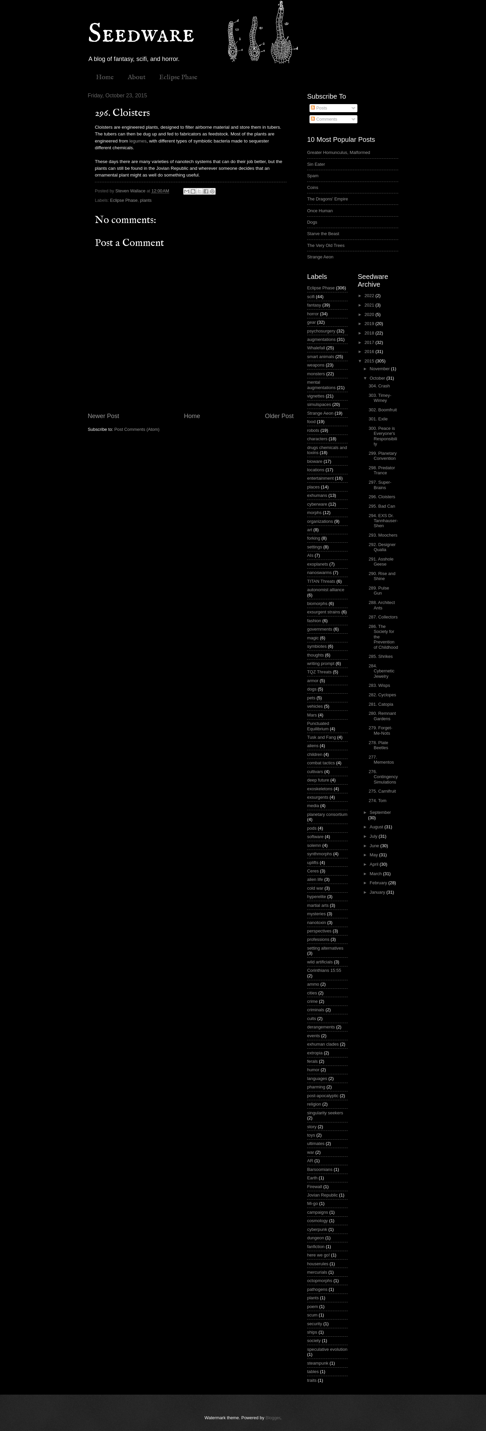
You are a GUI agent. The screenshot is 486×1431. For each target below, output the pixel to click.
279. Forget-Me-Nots (380, 730)
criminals (315, 1009)
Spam (313, 175)
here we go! (318, 1255)
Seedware (141, 35)
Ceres (313, 870)
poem (312, 1306)
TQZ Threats (319, 671)
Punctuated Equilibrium (318, 726)
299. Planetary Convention (383, 456)
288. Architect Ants (382, 605)
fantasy (314, 305)
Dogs (312, 222)
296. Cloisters (382, 496)
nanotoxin (316, 922)
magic (313, 637)
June (375, 845)
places (313, 486)
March (376, 873)
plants (146, 200)
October (378, 378)
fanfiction (316, 1246)
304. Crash (379, 385)
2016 (369, 351)
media (313, 805)
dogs (312, 689)
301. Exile (378, 418)
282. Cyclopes (382, 694)
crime (312, 1001)
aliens (313, 745)
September (380, 812)
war (310, 1152)
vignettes (316, 396)
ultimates (316, 1143)
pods (312, 828)
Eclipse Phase (178, 77)
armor (313, 680)
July (374, 836)
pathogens (317, 1289)
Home (105, 77)
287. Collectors (383, 616)
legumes (137, 141)
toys (311, 1135)
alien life (315, 879)
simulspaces (319, 404)
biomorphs (317, 603)
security (314, 1323)
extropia (315, 1052)
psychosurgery (321, 330)
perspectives (319, 930)
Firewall (314, 1186)
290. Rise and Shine (382, 576)
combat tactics (321, 762)
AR (310, 1160)
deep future (318, 780)
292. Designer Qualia (382, 547)
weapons (316, 365)
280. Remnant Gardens (382, 716)
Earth (312, 1177)
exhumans (317, 495)
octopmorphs (319, 1280)
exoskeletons (319, 788)
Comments (324, 119)
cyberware (317, 504)
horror (313, 313)
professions (318, 939)
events (313, 1035)
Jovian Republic (322, 1195)
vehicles (315, 706)
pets (311, 697)
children (314, 754)
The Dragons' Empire (327, 198)
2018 (369, 333)
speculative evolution (327, 1349)
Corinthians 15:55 (324, 970)
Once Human (320, 210)
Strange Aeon (320, 256)
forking (313, 538)
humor (313, 1069)
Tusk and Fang (321, 737)
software (315, 836)
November (380, 368)
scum (312, 1314)
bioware (314, 461)
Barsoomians (319, 1169)
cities (312, 992)
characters (317, 438)
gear (311, 322)
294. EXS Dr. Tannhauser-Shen (383, 521)
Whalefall (316, 347)
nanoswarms (319, 572)
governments (319, 629)
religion (314, 1104)
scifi (311, 296)
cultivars (315, 771)
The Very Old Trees (326, 245)
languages (317, 1078)
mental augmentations (321, 385)
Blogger (273, 1417)
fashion (314, 620)
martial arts (318, 905)
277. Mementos (381, 760)
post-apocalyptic (323, 1095)
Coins (312, 187)
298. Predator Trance (382, 470)
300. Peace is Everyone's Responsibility (383, 436)
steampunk (317, 1363)
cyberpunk (317, 1229)
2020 (369, 314)
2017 (369, 342)
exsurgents (317, 797)
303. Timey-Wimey (380, 398)
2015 (369, 360)
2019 (369, 323)
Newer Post (103, 416)
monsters (316, 373)
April (374, 864)
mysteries (316, 913)
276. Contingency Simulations (383, 777)
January (378, 892)
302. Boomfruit (383, 409)
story (312, 1126)
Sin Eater (316, 164)
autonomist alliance (325, 589)
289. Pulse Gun (379, 590)
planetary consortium (327, 814)
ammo (313, 984)
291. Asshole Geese (381, 561)
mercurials (317, 1272)
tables (313, 1371)
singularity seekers (325, 1112)
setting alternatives (325, 948)
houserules (317, 1263)
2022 (369, 295)
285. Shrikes (381, 656)
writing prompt (320, 663)
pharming (316, 1086)
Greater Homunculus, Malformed (338, 152)
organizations (320, 521)
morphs (314, 512)
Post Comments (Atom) (137, 429)
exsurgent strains (323, 611)
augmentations (321, 339)
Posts (319, 107)
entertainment (320, 478)
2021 (369, 305)
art (309, 529)
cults (311, 1018)
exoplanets (317, 564)
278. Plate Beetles (378, 745)
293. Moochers (383, 535)
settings (314, 546)
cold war (315, 888)
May (374, 854)
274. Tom (377, 800)
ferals (312, 1061)
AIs (310, 555)
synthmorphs (319, 853)
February (379, 882)
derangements (321, 1026)
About (136, 77)
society (314, 1340)
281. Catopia (381, 704)
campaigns (317, 1212)
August (377, 826)
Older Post (279, 416)
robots (313, 430)
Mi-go (312, 1203)
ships (312, 1332)
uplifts (313, 862)
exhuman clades (323, 1044)
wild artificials (320, 961)
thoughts (315, 655)
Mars (312, 715)
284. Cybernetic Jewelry (382, 671)
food (311, 421)
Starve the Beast (323, 233)
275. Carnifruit (382, 791)
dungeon (315, 1237)
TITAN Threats (321, 581)
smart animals (320, 356)
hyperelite (316, 896)
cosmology (317, 1220)
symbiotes (317, 646)
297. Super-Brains (380, 485)
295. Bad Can (382, 506)
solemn (314, 845)
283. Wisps (379, 685)
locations (315, 469)
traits (312, 1380)
